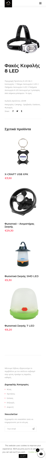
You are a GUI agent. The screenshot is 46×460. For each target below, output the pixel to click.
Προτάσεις (11, 394)
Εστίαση (10, 398)
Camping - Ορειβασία (22, 104)
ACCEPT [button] (23, 456)
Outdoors (36, 104)
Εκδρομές (10, 402)
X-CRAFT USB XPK (16, 174)
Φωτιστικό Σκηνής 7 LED (19, 325)
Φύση (9, 389)
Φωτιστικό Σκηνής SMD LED (22, 276)
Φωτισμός (9, 107)
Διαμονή (10, 407)
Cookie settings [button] (34, 452)
